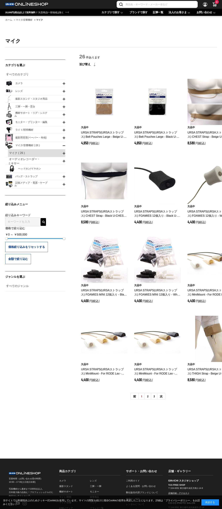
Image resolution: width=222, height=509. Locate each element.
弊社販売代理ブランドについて (142, 492)
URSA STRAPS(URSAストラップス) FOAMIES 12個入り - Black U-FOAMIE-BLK (155, 214)
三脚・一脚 (95, 486)
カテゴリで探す (110, 12)
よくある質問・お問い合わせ (141, 486)
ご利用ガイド (133, 480)
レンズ (93, 480)
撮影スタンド (66, 486)
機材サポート (66, 491)
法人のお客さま (178, 12)
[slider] (6, 238)
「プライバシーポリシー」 (178, 500)
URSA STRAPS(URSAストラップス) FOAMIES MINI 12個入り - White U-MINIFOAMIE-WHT (157, 293)
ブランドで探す (139, 12)
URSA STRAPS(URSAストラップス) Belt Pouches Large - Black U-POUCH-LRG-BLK (155, 135)
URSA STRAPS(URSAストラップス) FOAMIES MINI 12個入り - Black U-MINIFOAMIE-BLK (104, 293)
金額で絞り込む (18, 258)
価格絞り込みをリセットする (26, 246)
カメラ (62, 480)
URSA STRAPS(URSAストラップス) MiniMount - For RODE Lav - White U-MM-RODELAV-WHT (157, 372)
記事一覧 (158, 12)
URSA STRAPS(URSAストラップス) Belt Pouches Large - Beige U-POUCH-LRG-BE (102, 135)
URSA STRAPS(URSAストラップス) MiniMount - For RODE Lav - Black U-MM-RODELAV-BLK (103, 372)
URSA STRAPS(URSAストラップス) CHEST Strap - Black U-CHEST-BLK (103, 214)
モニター (94, 491)
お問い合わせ (204, 12)
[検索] (121, 4)
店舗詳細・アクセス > (178, 493)
